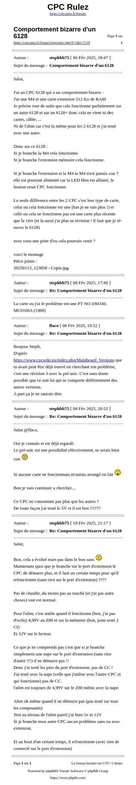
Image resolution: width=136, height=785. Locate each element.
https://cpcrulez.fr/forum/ (68, 14)
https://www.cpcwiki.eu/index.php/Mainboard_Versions (64, 359)
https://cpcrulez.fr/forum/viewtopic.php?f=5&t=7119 (52, 43)
